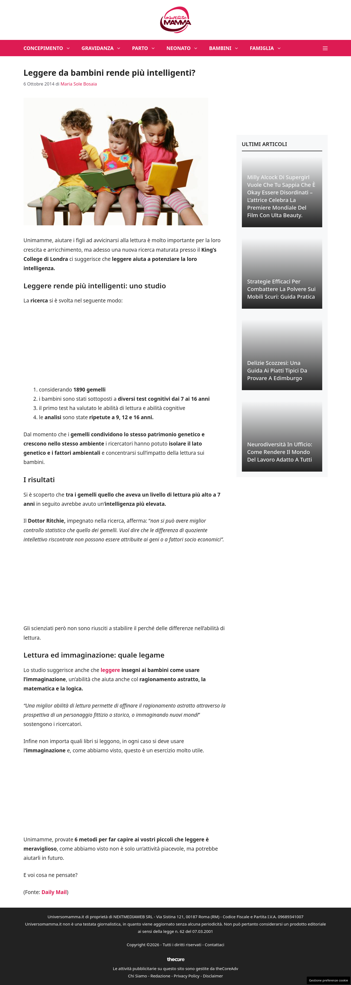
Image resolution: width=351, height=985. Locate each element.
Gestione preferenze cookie (328, 980)
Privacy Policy (187, 975)
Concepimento (50, 48)
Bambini (226, 48)
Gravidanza (104, 48)
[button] (325, 48)
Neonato (185, 48)
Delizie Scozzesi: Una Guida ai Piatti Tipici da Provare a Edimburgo (277, 370)
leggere (110, 670)
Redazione (160, 975)
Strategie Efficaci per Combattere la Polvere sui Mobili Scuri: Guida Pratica (281, 289)
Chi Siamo (137, 975)
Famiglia (268, 48)
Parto (146, 48)
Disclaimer (213, 975)
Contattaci (214, 944)
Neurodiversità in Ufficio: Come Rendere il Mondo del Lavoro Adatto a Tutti (279, 452)
